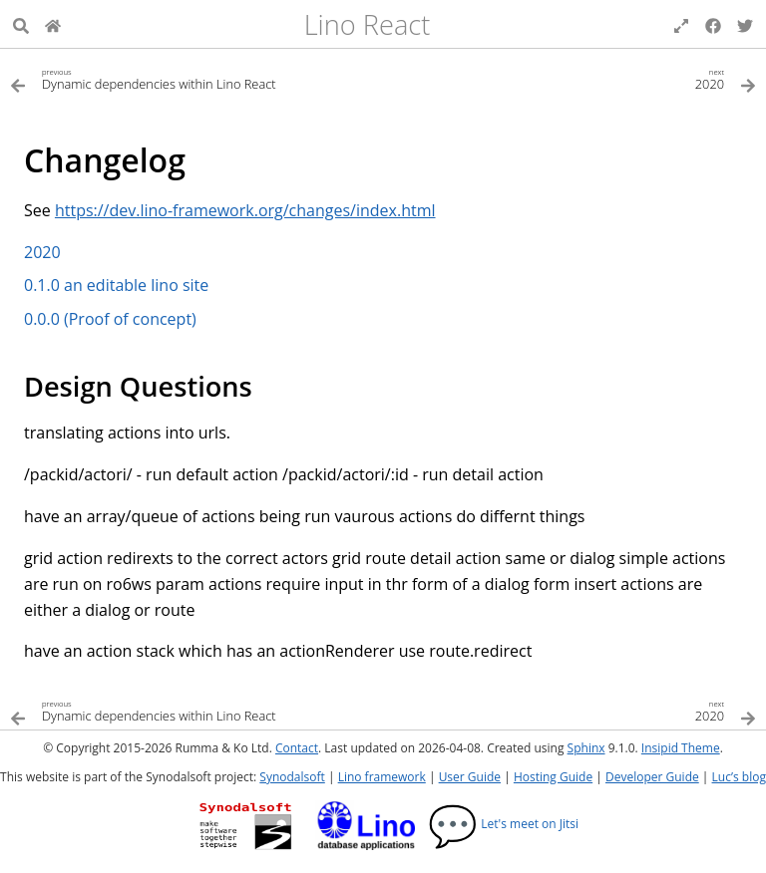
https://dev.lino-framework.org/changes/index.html (245, 210)
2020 (42, 252)
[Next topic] (569, 78)
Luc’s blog (739, 776)
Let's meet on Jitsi (503, 823)
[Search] (21, 24)
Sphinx (586, 747)
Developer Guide (652, 776)
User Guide (470, 776)
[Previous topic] (196, 78)
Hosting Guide (553, 776)
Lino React (367, 24)
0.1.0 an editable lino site (116, 285)
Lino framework (382, 776)
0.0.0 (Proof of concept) (110, 319)
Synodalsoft (291, 776)
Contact (296, 747)
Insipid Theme (680, 747)
